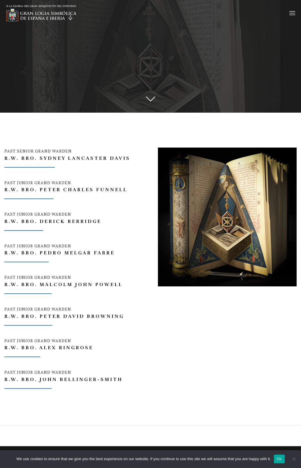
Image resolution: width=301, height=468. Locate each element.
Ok (279, 459)
